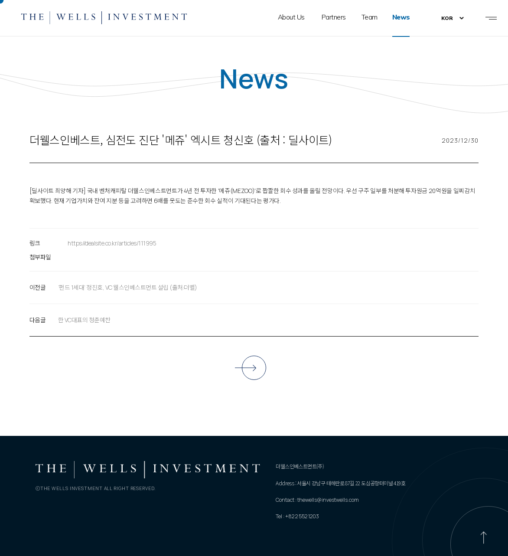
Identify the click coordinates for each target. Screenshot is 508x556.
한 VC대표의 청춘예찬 (84, 320)
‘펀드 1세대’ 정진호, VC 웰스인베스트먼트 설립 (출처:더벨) (127, 287)
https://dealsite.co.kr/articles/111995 (112, 243)
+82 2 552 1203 (302, 516)
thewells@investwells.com (328, 500)
